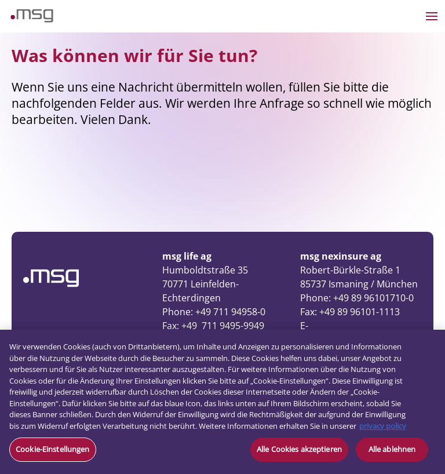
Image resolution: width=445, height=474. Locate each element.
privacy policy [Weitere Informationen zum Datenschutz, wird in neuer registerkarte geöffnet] (382, 426)
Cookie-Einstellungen (53, 449)
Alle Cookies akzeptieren (299, 449)
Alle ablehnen (392, 449)
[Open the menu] (431, 16)
